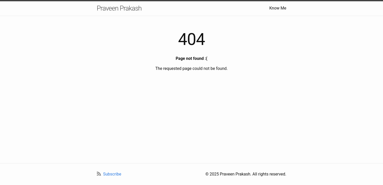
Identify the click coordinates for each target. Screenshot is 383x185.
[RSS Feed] (109, 174)
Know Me (277, 8)
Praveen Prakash (119, 8)
